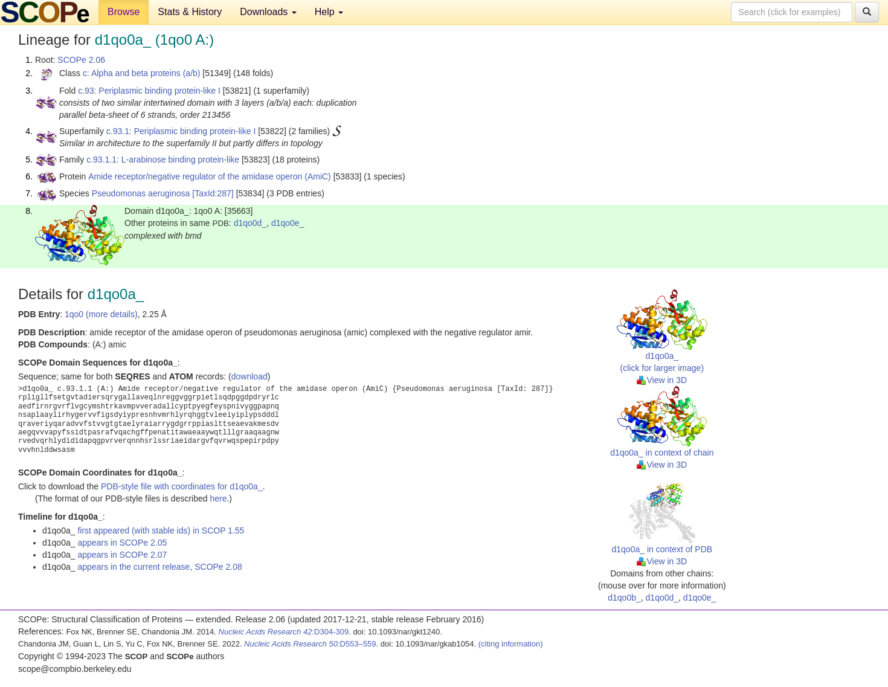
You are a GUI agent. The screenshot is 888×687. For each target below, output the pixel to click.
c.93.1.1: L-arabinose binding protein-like (162, 159)
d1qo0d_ (250, 223)
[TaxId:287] (213, 193)
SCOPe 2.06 (81, 60)
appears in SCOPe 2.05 (122, 542)
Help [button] (329, 12)
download (249, 376)
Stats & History (190, 12)
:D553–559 (310, 643)
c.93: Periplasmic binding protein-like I (149, 90)
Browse (124, 12)
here (218, 498)
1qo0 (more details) (101, 314)
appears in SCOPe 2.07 (122, 555)
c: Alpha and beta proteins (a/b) (142, 73)
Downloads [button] (268, 12)
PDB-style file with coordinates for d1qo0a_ (182, 486)
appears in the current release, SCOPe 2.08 (159, 567)
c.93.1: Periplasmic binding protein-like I (181, 131)
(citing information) (510, 643)
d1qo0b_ (624, 597)
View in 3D (662, 380)
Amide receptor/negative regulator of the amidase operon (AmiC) (209, 176)
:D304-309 (284, 631)
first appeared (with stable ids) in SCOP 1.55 (160, 530)
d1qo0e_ (287, 223)
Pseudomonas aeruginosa (141, 193)
